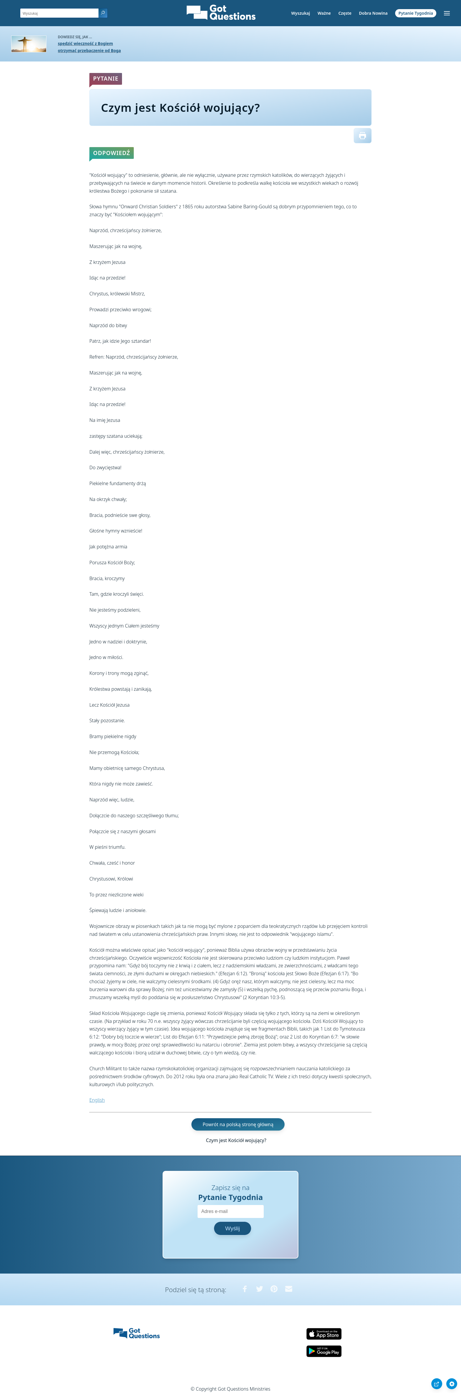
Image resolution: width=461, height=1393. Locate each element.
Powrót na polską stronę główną (238, 1124)
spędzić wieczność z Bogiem (85, 43)
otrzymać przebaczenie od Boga (89, 50)
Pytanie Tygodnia (415, 13)
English (97, 1100)
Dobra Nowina (373, 13)
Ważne (324, 13)
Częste (345, 13)
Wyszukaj (300, 13)
